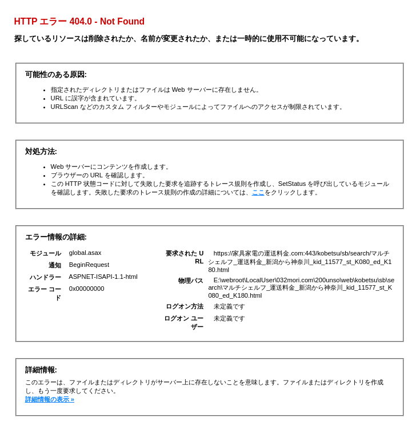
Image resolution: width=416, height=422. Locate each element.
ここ (258, 192)
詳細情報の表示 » (49, 399)
